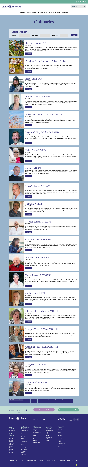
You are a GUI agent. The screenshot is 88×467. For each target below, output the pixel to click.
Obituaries (22, 12)
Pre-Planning (12, 430)
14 (48, 402)
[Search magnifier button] (85, 7)
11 (26, 402)
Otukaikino (60, 441)
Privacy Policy (41, 460)
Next (63, 402)
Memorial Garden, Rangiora (11, 451)
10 (19, 402)
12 (33, 402)
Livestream (35, 444)
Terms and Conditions (51, 460)
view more (29, 53)
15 (55, 402)
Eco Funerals (24, 440)
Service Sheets (36, 430)
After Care (48, 440)
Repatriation (23, 454)
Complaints (22, 460)
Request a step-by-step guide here (69, 410)
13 (41, 402)
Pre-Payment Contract (14, 460)
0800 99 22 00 (82, 2)
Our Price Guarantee (61, 460)
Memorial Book (36, 442)
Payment (47, 435)
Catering (35, 440)
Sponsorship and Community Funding (61, 445)
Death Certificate (49, 433)
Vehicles (35, 438)
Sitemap (76, 460)
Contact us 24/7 (44, 410)
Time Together (24, 449)
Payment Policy (70, 460)
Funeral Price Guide (62, 12)
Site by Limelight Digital (81, 465)
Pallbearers (35, 429)
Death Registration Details (31, 460)
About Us (43, 12)
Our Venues (52, 12)
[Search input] (77, 7)
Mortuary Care (24, 447)
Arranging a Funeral (32, 12)
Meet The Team (61, 434)
